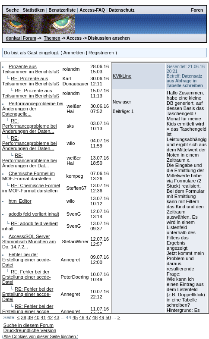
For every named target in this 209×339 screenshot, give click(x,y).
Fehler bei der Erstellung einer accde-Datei (26, 259)
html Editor (20, 201)
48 (95, 317)
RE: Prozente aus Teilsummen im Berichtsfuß (30, 81)
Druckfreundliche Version (29, 330)
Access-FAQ (92, 10)
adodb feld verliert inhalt (34, 214)
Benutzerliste (62, 10)
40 (36, 317)
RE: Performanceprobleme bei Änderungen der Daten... (29, 126)
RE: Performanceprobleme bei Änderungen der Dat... (29, 160)
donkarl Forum (21, 38)
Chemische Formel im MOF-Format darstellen (28, 176)
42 (50, 317)
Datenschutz (121, 10)
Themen (52, 38)
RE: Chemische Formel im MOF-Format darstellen (31, 188)
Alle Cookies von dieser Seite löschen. (40, 336)
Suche (12, 10)
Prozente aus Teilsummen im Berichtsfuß (30, 69)
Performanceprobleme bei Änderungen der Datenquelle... (32, 108)
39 (30, 317)
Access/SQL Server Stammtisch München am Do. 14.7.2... (29, 241)
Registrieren (101, 52)
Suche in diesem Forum (28, 325)
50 (108, 317)
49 (101, 317)
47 (88, 317)
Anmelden (74, 52)
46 (81, 317)
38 (23, 317)
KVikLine (122, 75)
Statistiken (34, 10)
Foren (197, 10)
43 (56, 317)
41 (43, 317)
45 (75, 317)
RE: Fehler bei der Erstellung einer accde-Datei (26, 277)
